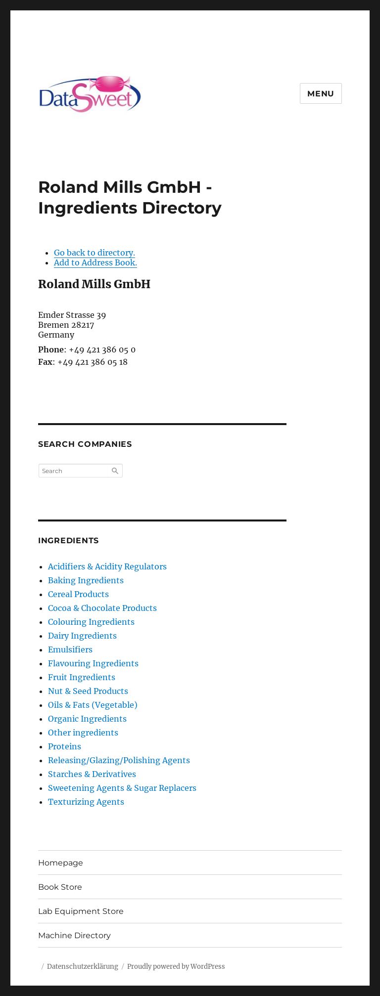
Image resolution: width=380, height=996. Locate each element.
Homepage (60, 862)
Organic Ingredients (87, 719)
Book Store (60, 887)
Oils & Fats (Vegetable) (93, 705)
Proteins (64, 746)
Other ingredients (83, 732)
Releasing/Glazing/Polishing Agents (119, 760)
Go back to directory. (94, 253)
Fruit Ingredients (81, 677)
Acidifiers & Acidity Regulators (107, 566)
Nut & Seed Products (88, 691)
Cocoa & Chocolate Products (102, 608)
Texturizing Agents (86, 802)
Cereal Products (78, 594)
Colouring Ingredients (91, 622)
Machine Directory (74, 935)
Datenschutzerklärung (82, 966)
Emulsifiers (70, 649)
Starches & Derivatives (92, 774)
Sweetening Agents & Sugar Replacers (122, 788)
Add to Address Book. (95, 262)
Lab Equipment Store (81, 911)
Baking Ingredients (86, 580)
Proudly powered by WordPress (176, 966)
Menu (320, 93)
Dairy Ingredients (82, 636)
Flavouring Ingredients (93, 663)
